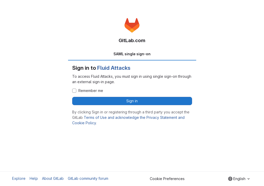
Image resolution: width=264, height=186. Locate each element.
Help (34, 178)
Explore (19, 178)
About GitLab (53, 178)
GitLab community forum (88, 178)
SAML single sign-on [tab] (132, 54)
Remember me (90, 91)
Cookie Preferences (167, 178)
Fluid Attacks (113, 68)
